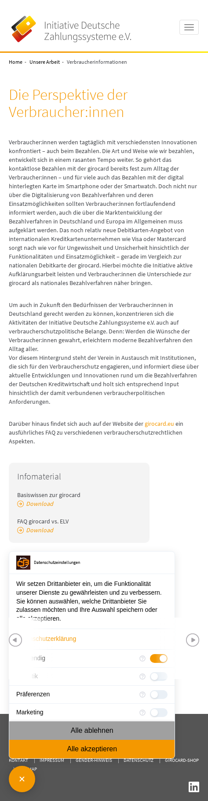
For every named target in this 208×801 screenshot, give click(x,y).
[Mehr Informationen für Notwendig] (142, 658)
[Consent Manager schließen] (22, 779)
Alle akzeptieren (92, 749)
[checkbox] (159, 694)
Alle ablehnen (92, 730)
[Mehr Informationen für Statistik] (142, 676)
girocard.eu (160, 424)
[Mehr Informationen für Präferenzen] (142, 694)
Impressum (52, 760)
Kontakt (18, 760)
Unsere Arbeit (44, 62)
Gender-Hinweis (94, 760)
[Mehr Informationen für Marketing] (142, 712)
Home (15, 62)
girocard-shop (182, 760)
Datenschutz (138, 760)
